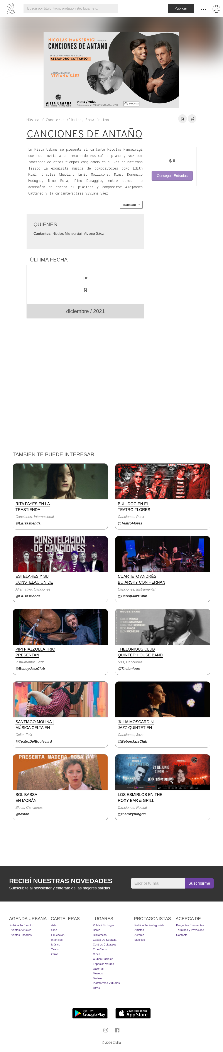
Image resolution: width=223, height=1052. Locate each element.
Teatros (97, 978)
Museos (98, 973)
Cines (96, 954)
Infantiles (57, 939)
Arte (53, 925)
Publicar (180, 8)
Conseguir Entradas (172, 176)
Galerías (98, 968)
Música (55, 944)
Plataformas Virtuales (106, 983)
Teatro (55, 949)
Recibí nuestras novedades (60, 880)
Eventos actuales (20, 930)
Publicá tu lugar (103, 925)
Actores (139, 935)
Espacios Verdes (103, 963)
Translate (131, 204)
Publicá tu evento (21, 925)
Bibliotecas (99, 935)
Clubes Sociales (103, 958)
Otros (54, 954)
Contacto (182, 935)
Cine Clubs (100, 949)
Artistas (139, 930)
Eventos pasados (21, 935)
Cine (54, 930)
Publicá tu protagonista (149, 925)
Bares (96, 930)
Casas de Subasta (104, 939)
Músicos (140, 939)
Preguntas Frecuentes (190, 925)
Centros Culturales (104, 944)
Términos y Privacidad (190, 930)
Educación (57, 935)
